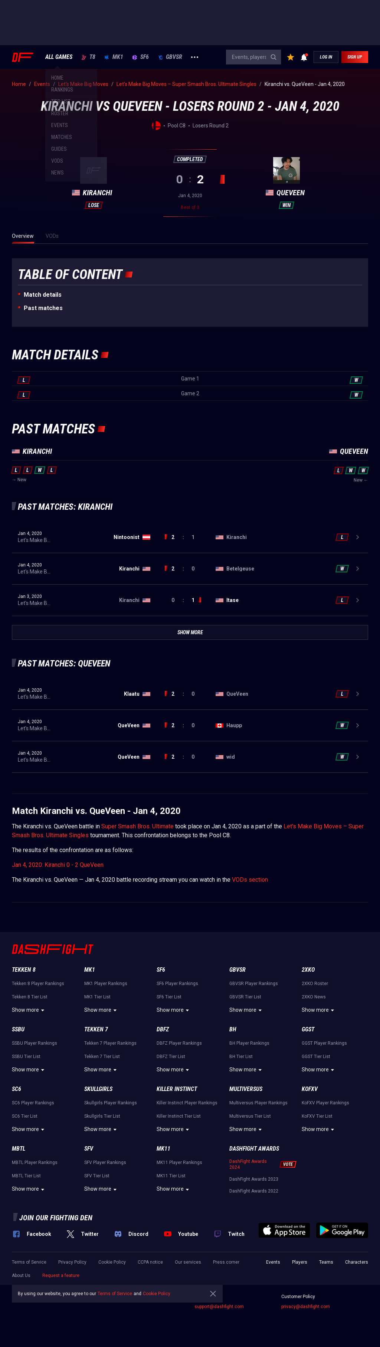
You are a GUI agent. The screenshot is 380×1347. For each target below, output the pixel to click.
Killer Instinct (177, 1088)
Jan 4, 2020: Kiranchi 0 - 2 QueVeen (58, 864)
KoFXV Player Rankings (325, 1102)
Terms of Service (29, 1262)
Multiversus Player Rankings (258, 1102)
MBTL (18, 1148)
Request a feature (60, 1275)
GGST (308, 1029)
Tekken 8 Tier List (30, 997)
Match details (43, 294)
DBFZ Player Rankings (179, 1043)
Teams (326, 1262)
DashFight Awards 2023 (253, 1179)
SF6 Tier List (169, 997)
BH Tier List (241, 1056)
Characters (356, 1262)
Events (273, 1262)
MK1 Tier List (97, 997)
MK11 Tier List (171, 1175)
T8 (88, 57)
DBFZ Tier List (171, 1056)
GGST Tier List (316, 1056)
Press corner (226, 1262)
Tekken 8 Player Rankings (38, 983)
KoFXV (310, 1088)
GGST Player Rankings (324, 1043)
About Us (21, 1275)
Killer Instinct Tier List (179, 1116)
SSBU (18, 1029)
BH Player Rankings (249, 1043)
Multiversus (245, 1088)
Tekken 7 (96, 1029)
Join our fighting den (55, 1217)
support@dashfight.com (219, 1306)
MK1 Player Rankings (105, 983)
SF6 (140, 57)
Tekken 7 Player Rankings (110, 1043)
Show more (29, 1010)
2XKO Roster (315, 983)
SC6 (16, 1088)
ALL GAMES (58, 57)
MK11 (163, 1148)
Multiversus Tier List (250, 1116)
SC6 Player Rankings (33, 1102)
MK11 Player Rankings (179, 1162)
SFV (88, 1148)
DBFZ (163, 1029)
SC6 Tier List (24, 1116)
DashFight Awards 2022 (253, 1191)
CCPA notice (150, 1262)
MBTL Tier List (26, 1175)
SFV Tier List (96, 1175)
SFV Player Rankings (105, 1162)
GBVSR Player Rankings (253, 983)
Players (299, 1262)
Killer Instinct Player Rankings (187, 1102)
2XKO (308, 969)
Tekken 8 (24, 969)
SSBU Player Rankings (34, 1043)
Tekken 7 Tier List (102, 1056)
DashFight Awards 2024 (248, 1164)
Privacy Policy (72, 1262)
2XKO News (314, 997)
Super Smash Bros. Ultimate (137, 826)
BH (232, 1029)
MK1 (113, 57)
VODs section (250, 879)
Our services (188, 1262)
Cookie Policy (112, 1262)
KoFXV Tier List (317, 1116)
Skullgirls (98, 1088)
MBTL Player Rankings (35, 1162)
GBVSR (170, 57)
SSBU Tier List (26, 1056)
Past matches (43, 308)
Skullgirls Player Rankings (110, 1102)
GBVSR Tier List (245, 997)
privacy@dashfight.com (305, 1306)
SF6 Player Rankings (177, 983)
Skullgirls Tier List (102, 1116)
